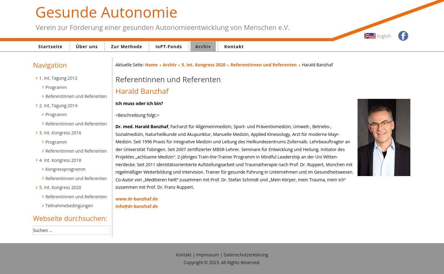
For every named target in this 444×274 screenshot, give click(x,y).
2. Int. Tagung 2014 (58, 105)
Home (151, 65)
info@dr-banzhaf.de (136, 206)
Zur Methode (126, 46)
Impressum (207, 255)
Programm (56, 87)
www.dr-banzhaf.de (136, 199)
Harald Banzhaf (142, 91)
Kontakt (234, 46)
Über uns (87, 46)
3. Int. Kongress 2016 (60, 133)
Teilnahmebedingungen (69, 206)
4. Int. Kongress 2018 (60, 160)
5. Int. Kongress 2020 (60, 187)
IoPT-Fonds (168, 46)
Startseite (50, 46)
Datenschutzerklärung (246, 255)
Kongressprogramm (65, 169)
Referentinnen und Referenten (76, 96)
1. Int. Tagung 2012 (58, 78)
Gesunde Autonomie (107, 12)
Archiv (203, 46)
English (384, 36)
